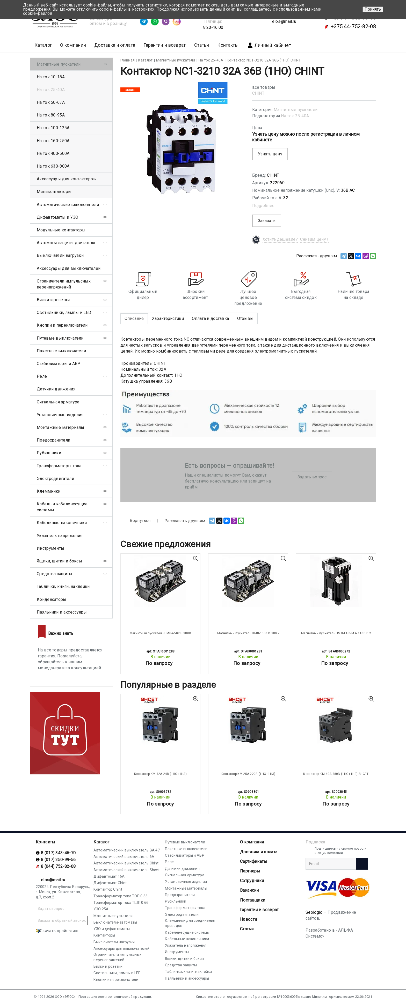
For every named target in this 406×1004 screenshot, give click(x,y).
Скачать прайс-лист (57, 930)
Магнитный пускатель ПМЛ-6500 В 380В (248, 633)
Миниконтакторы (54, 191)
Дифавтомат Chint (110, 883)
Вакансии (249, 890)
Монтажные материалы (60, 427)
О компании (252, 842)
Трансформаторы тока (59, 465)
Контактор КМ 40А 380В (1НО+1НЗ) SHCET (335, 774)
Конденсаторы (52, 599)
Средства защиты (54, 573)
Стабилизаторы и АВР (59, 363)
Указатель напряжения (59, 535)
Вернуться (135, 521)
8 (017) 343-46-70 (58, 852)
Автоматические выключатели (68, 204)
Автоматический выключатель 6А (123, 857)
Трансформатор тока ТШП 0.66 (120, 902)
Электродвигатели (55, 478)
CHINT (258, 93)
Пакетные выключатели (61, 350)
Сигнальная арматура (58, 402)
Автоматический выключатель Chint (125, 863)
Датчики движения (56, 389)
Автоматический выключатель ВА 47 (126, 850)
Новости (248, 919)
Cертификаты (253, 861)
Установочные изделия (60, 414)
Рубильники (49, 452)
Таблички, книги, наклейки (63, 586)
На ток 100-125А (53, 127)
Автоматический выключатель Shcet (126, 870)
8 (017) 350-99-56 (58, 859)
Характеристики (168, 318)
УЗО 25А (100, 909)
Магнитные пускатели (296, 109)
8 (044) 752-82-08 (58, 866)
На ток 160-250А (53, 140)
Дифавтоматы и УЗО (57, 217)
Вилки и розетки (53, 299)
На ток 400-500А (53, 153)
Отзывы (245, 318)
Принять (373, 9)
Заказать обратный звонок (62, 920)
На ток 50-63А (51, 102)
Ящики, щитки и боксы (59, 561)
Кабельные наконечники (62, 522)
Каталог (101, 842)
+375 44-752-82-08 (353, 26)
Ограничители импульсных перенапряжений (64, 284)
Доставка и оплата (114, 45)
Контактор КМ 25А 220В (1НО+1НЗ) (248, 774)
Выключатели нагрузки (60, 255)
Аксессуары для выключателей (68, 268)
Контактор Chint (107, 889)
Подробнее (263, 205)
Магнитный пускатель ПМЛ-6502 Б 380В (160, 633)
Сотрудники (252, 880)
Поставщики (252, 900)
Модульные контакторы (61, 230)
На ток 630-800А (53, 166)
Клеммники (49, 491)
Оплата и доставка (210, 318)
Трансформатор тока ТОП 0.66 (120, 896)
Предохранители (53, 440)
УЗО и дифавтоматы (111, 929)
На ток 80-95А (51, 115)
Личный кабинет (269, 45)
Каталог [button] (43, 45)
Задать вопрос (312, 477)
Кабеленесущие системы (187, 932)
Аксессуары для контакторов (66, 178)
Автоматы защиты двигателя (66, 242)
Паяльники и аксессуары (62, 612)
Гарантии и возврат (164, 45)
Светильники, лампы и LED (64, 312)
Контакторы (104, 935)
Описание (134, 318)
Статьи (201, 45)
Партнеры (250, 871)
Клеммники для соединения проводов (190, 923)
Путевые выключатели (60, 338)
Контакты (227, 45)
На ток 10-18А (51, 76)
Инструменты (50, 548)
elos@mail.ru (284, 21)
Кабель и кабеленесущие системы (62, 506)
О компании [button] (73, 45)
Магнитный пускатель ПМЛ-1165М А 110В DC (336, 633)
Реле (42, 376)
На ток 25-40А (295, 115)
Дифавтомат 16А (109, 876)
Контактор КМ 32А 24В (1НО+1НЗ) (160, 774)
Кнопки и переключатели (62, 325)
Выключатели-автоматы (115, 922)
